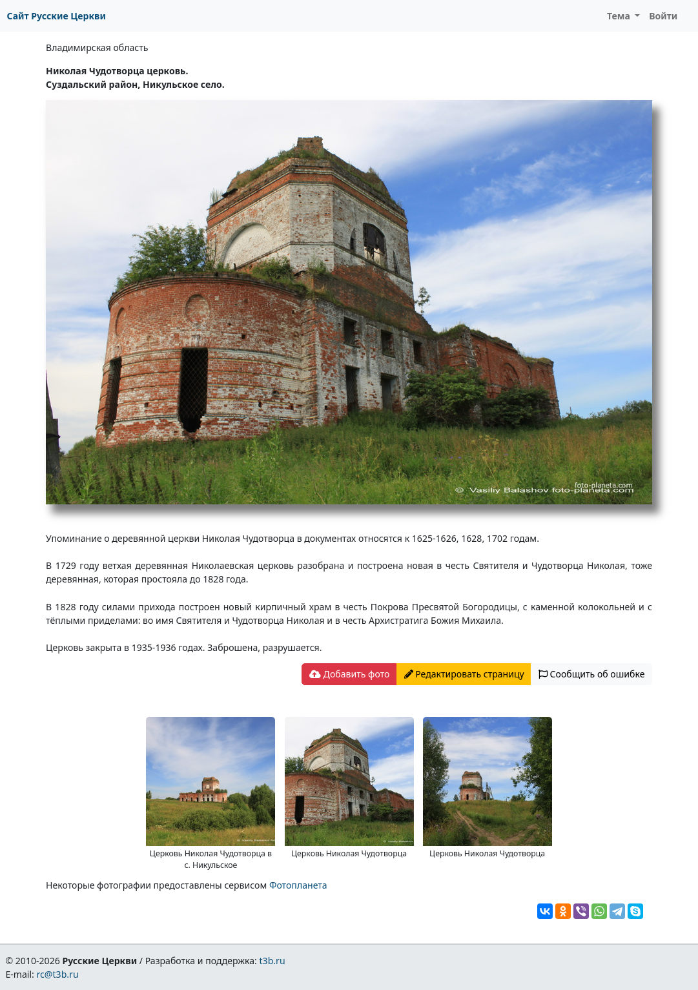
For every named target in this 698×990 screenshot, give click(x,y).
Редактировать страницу (464, 674)
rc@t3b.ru (58, 974)
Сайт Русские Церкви (56, 16)
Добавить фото (349, 674)
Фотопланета (298, 885)
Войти (663, 16)
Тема (620, 16)
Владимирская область (97, 47)
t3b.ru (272, 960)
